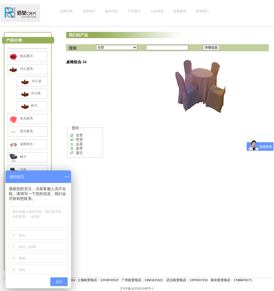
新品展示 (20, 56)
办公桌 (31, 81)
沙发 (17, 170)
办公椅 (30, 93)
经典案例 (179, 11)
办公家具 (20, 69)
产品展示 (134, 11)
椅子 (17, 157)
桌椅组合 (20, 144)
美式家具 (20, 131)
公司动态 (157, 11)
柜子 (28, 105)
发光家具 (20, 118)
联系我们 (202, 11)
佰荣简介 (89, 11)
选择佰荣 (66, 11)
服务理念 (111, 11)
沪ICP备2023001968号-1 (137, 288)
